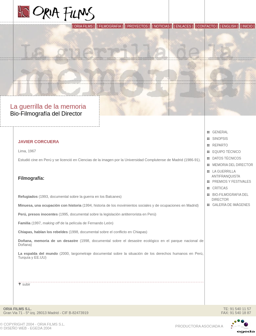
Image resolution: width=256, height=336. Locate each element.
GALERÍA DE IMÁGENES (231, 205)
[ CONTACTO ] (206, 26)
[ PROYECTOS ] (137, 26)
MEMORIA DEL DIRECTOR (232, 165)
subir (24, 284)
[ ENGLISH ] (229, 26)
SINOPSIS (220, 138)
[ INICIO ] (247, 26)
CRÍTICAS (220, 188)
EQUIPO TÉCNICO (226, 152)
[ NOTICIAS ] (161, 26)
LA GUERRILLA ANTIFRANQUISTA (226, 174)
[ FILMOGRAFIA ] (110, 26)
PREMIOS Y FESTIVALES (231, 181)
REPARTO (220, 145)
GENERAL (220, 132)
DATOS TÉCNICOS (226, 158)
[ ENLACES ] (183, 26)
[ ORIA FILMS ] (84, 26)
